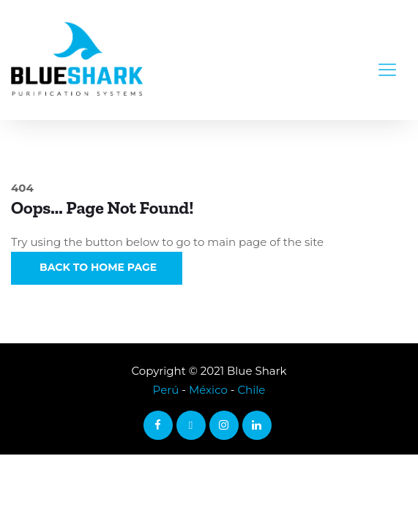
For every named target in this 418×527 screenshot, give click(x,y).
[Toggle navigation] (387, 60)
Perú (166, 390)
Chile (251, 390)
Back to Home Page (97, 267)
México (208, 390)
